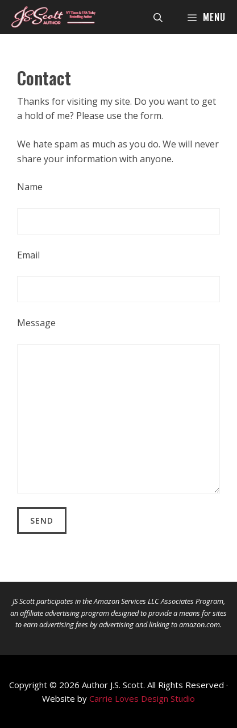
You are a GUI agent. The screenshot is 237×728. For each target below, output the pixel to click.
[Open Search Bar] (158, 17)
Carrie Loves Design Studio (142, 698)
